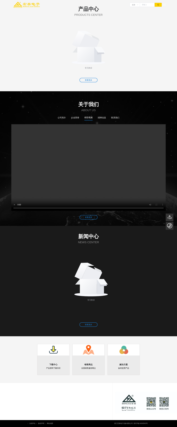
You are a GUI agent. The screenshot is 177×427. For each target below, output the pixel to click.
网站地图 (50, 423)
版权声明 (41, 423)
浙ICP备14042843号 (141, 423)
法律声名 (32, 423)
